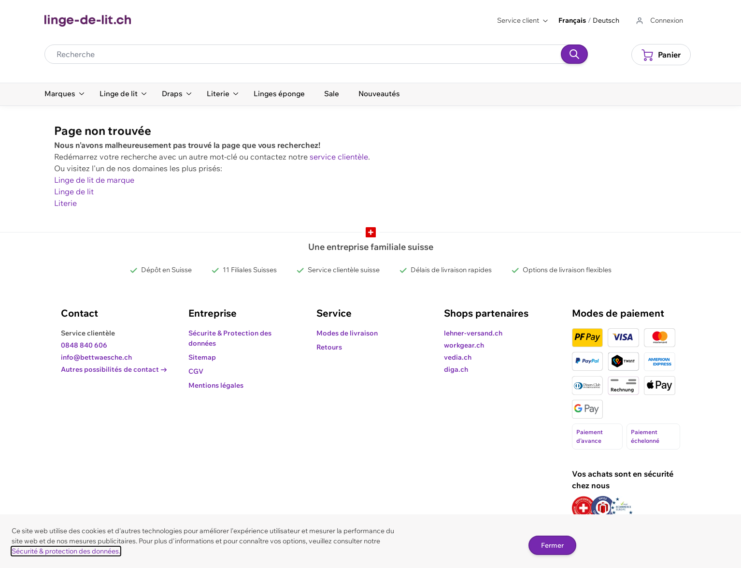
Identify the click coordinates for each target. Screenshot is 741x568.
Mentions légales (215, 385)
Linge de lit (74, 191)
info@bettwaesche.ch (96, 357)
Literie (65, 203)
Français (572, 20)
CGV (195, 371)
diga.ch (456, 369)
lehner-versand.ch (473, 333)
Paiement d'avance (589, 436)
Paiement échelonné (645, 436)
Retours (329, 347)
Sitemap (202, 357)
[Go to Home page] (87, 21)
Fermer (552, 545)
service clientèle (339, 156)
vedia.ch (457, 357)
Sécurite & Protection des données (229, 338)
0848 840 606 (84, 345)
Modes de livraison (347, 333)
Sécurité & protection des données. (66, 551)
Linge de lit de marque (94, 180)
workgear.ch (464, 345)
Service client (523, 20)
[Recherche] (574, 54)
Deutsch (606, 20)
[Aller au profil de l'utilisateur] (659, 20)
